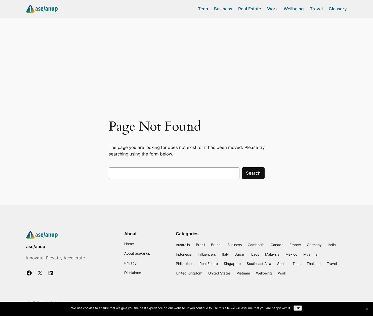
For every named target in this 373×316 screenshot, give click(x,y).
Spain (281, 263)
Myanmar (311, 254)
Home (129, 244)
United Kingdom (189, 273)
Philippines (184, 263)
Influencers (207, 254)
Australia (183, 245)
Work (282, 273)
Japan (240, 254)
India (332, 245)
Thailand (314, 263)
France (295, 245)
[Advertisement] (187, 57)
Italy (225, 254)
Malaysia (272, 254)
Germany (314, 245)
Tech (297, 263)
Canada (277, 245)
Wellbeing (264, 273)
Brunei (216, 245)
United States (219, 273)
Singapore (232, 263)
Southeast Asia (259, 263)
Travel (332, 263)
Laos (255, 254)
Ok (298, 308)
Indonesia (184, 254)
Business (234, 245)
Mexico (291, 254)
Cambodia (256, 245)
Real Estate (208, 263)
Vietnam (243, 273)
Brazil (200, 245)
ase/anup (35, 246)
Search (253, 173)
